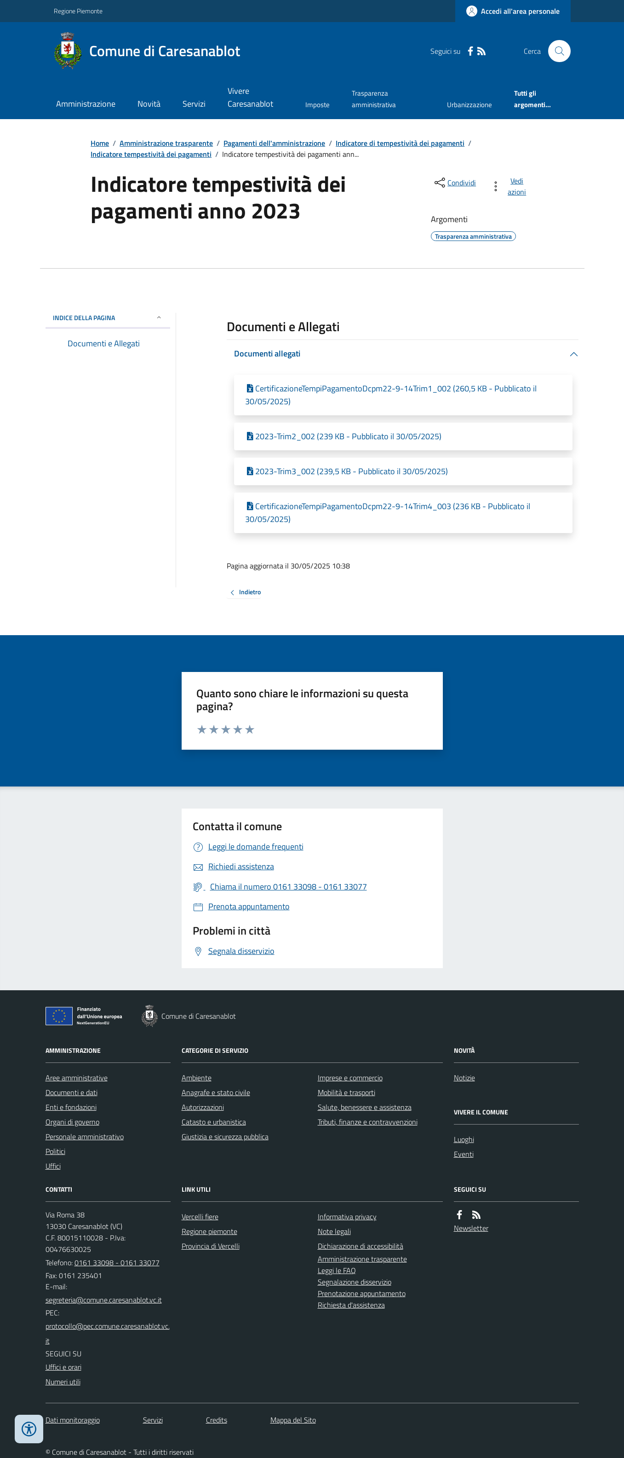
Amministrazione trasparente (166, 143)
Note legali (334, 1231)
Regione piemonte (209, 1231)
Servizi (194, 104)
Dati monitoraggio (73, 1419)
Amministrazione (85, 104)
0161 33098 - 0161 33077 (117, 1262)
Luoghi (464, 1139)
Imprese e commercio (350, 1077)
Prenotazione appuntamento (362, 1293)
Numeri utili (63, 1381)
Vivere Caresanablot (250, 97)
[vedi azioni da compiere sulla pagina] (510, 186)
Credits (216, 1419)
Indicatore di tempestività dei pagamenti (400, 143)
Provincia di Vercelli (211, 1245)
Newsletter (471, 1228)
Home (100, 143)
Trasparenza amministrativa (374, 98)
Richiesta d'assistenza (351, 1304)
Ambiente (197, 1077)
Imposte (317, 104)
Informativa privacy (347, 1216)
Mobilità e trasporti (346, 1092)
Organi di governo (72, 1121)
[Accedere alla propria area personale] (513, 11)
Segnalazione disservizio (354, 1281)
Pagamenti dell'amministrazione (274, 143)
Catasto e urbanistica (214, 1121)
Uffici (53, 1165)
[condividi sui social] (454, 182)
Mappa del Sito (293, 1419)
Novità (148, 104)
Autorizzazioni (203, 1107)
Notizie (464, 1077)
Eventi (464, 1154)
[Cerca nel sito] (555, 51)
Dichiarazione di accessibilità (360, 1245)
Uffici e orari (63, 1366)
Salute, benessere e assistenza (365, 1107)
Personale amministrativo (85, 1136)
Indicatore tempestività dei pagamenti (151, 154)
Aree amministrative (77, 1077)
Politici (55, 1151)
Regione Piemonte (78, 11)
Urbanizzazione (469, 104)
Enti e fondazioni (71, 1107)
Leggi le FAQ (337, 1270)
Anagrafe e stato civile (216, 1092)
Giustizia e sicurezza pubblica (225, 1136)
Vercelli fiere (200, 1216)
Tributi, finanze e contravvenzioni (368, 1121)
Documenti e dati (71, 1092)
